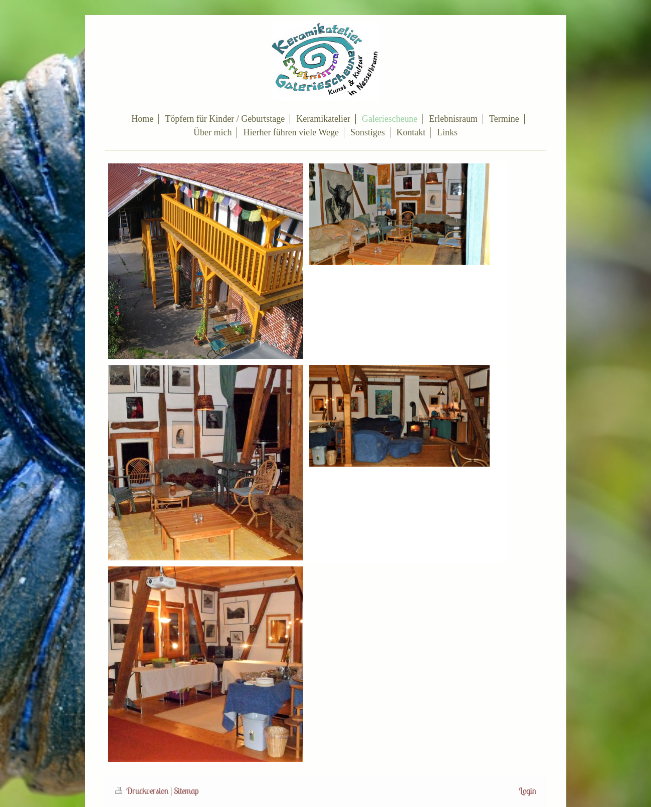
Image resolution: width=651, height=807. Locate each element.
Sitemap (186, 790)
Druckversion (142, 790)
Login (527, 790)
